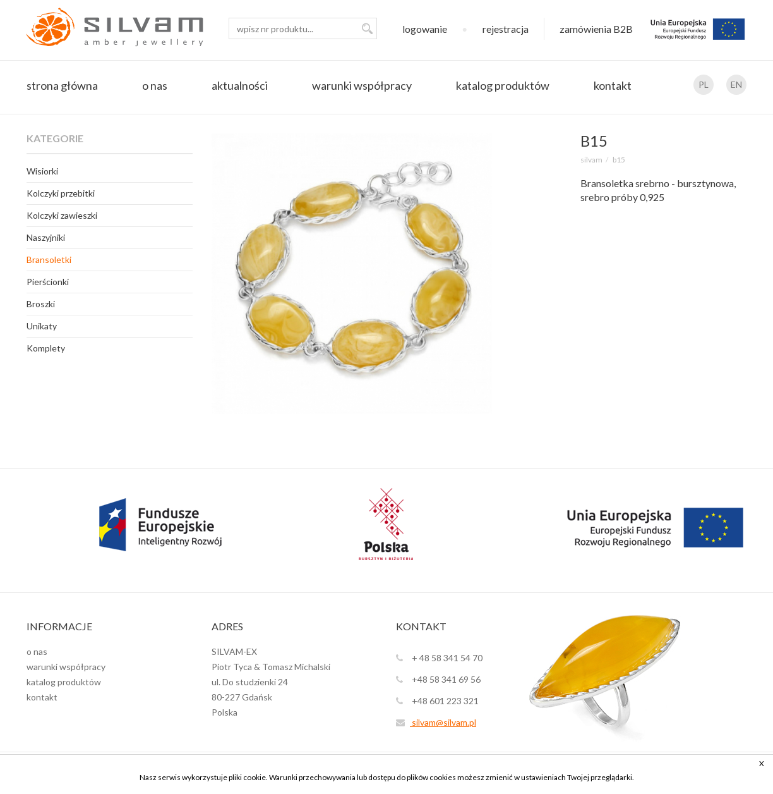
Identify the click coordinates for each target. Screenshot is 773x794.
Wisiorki (42, 171)
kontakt (613, 85)
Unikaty (42, 326)
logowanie (424, 29)
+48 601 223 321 (437, 700)
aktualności (240, 85)
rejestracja (505, 29)
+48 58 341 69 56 (438, 679)
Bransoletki (49, 259)
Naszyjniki (46, 237)
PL (703, 84)
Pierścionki (48, 281)
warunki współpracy (362, 85)
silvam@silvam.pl (436, 722)
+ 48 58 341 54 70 (439, 657)
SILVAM (591, 159)
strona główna (62, 85)
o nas (154, 85)
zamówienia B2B (596, 29)
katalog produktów (502, 85)
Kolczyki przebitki (61, 193)
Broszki (41, 303)
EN (736, 84)
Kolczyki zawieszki (62, 215)
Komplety (46, 348)
